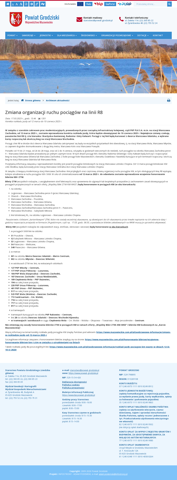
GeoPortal (110, 4)
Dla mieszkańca (67, 35)
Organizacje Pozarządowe (117, 35)
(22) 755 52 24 (150, 23)
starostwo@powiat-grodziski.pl (98, 20)
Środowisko (89, 35)
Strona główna (30, 100)
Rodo (88, 4)
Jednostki (46, 35)
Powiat (12, 35)
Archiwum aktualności (57, 100)
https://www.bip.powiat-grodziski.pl (78, 395)
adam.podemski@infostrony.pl (113, 474)
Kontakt (158, 35)
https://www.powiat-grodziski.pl (83, 373)
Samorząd (28, 35)
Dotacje (143, 35)
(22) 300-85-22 (146, 20)
